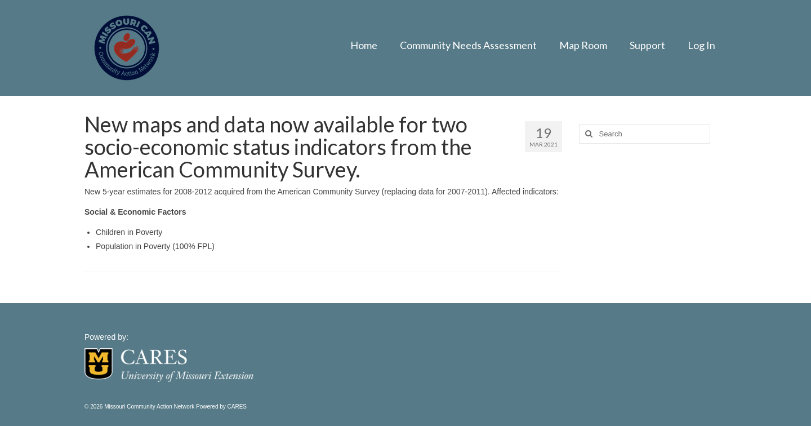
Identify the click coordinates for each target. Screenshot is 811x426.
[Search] (587, 134)
